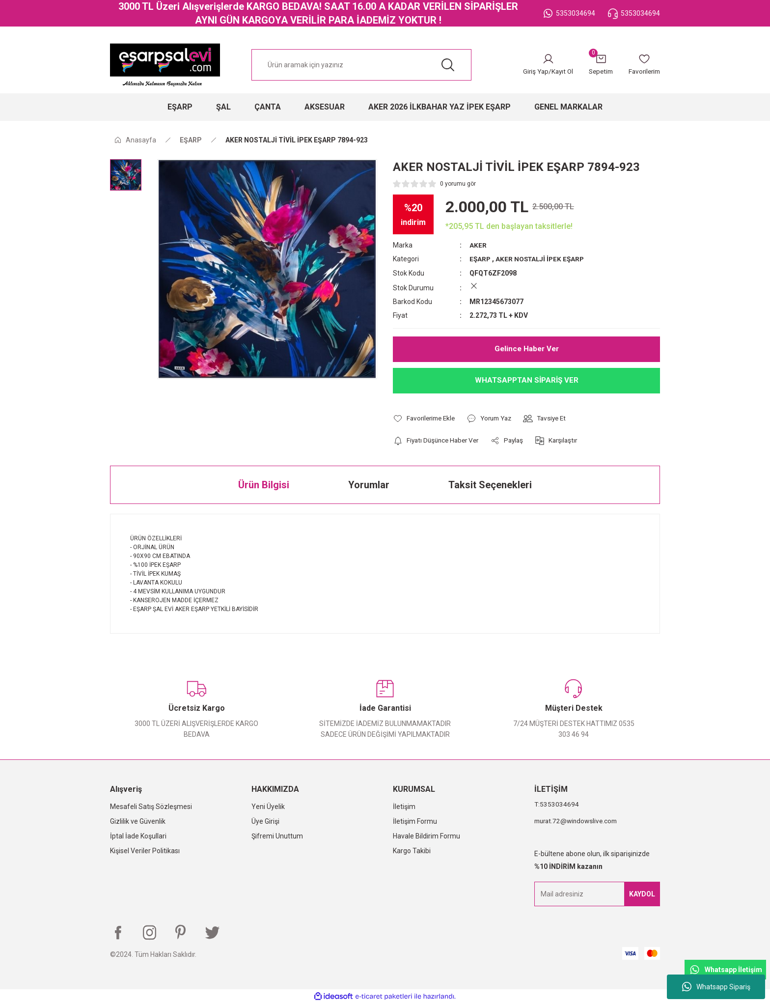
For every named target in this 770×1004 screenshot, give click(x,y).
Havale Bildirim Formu (426, 836)
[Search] (361, 65)
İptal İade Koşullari (138, 836)
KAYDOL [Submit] (642, 894)
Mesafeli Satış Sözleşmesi (151, 806)
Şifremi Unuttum (277, 836)
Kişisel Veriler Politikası (145, 851)
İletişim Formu (415, 821)
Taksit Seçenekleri (490, 485)
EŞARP (480, 259)
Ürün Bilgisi (263, 485)
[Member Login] (541, 65)
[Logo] (165, 64)
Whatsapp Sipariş (716, 986)
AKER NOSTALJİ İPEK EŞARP (542, 259)
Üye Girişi (265, 821)
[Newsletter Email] (597, 894)
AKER (478, 245)
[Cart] (596, 65)
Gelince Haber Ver (526, 348)
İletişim (404, 806)
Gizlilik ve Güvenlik (137, 821)
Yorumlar (368, 485)
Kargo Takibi (412, 851)
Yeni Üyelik (268, 806)
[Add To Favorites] (426, 418)
